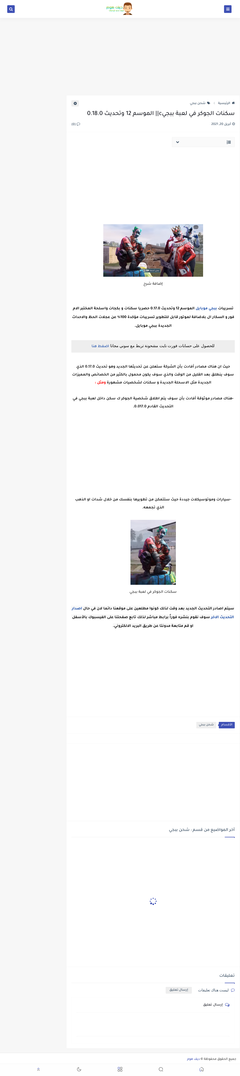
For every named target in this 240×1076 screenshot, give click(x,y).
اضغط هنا (100, 347)
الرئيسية (226, 103)
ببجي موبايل (206, 309)
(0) (75, 124)
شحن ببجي (200, 103)
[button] (201, 1070)
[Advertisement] (120, 56)
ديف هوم (193, 1059)
